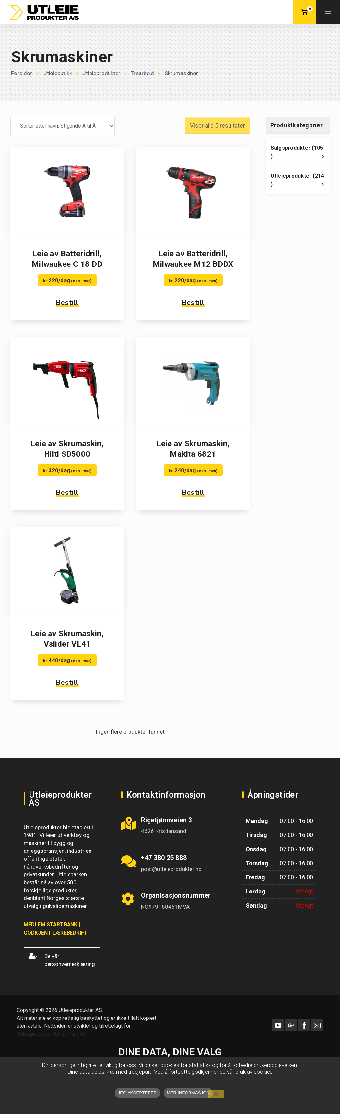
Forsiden (22, 73)
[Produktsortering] (62, 126)
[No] (216, 1094)
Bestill (67, 302)
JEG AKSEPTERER (137, 1092)
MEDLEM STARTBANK (50, 924)
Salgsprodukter (300, 154)
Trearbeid (142, 73)
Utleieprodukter (101, 73)
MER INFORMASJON (188, 1092)
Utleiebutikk (57, 73)
